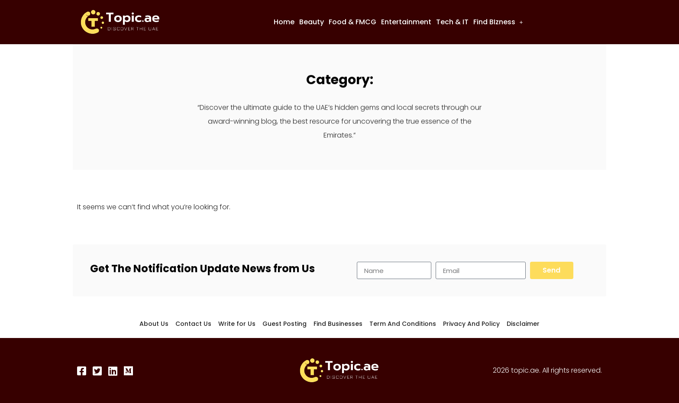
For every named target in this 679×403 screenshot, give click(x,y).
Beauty (311, 22)
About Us (153, 323)
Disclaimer (523, 323)
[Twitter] (98, 371)
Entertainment (406, 22)
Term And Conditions (402, 323)
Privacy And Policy (471, 323)
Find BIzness (498, 22)
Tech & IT (452, 22)
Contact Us (193, 323)
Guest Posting (284, 323)
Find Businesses (338, 323)
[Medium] (129, 371)
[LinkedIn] (113, 371)
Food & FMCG (352, 22)
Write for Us (236, 323)
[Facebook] (82, 371)
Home (284, 22)
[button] (498, 22)
